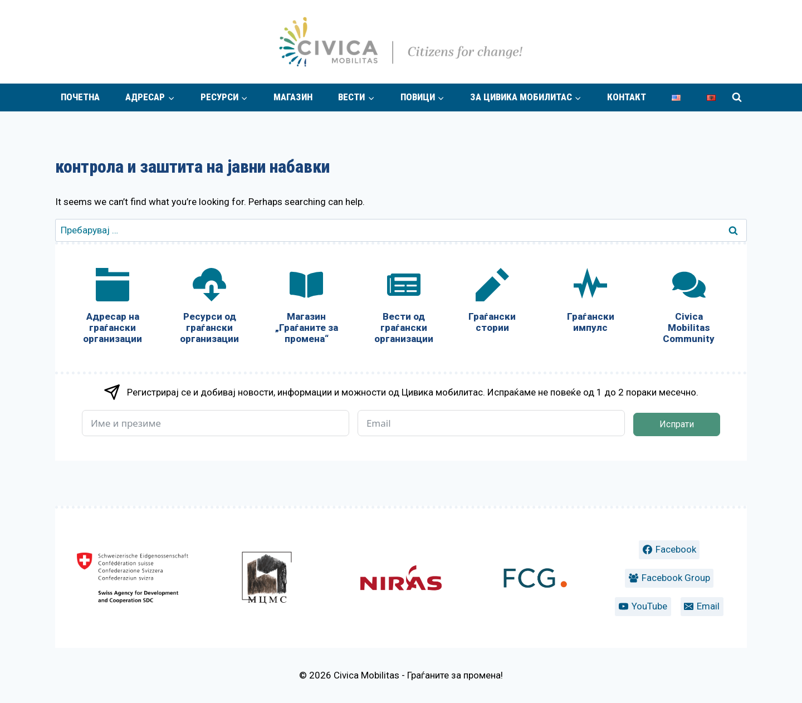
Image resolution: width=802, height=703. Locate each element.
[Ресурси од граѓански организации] (209, 308)
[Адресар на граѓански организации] (113, 308)
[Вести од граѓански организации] (403, 308)
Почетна (80, 96)
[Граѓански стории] (492, 302)
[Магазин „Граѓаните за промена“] (306, 308)
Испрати (676, 424)
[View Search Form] (737, 97)
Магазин (292, 96)
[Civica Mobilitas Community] (688, 308)
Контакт (626, 96)
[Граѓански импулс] (590, 302)
